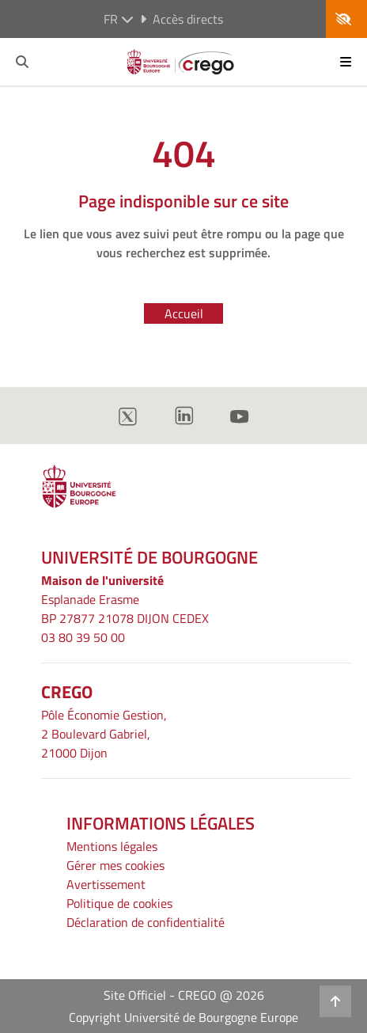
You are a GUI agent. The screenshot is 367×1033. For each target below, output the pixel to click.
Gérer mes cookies (115, 865)
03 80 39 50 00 (83, 637)
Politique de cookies (119, 903)
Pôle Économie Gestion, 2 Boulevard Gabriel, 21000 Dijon (104, 733)
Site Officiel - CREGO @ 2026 (184, 995)
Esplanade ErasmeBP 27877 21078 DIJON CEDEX (125, 609)
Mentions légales (111, 846)
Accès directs (181, 18)
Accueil (184, 313)
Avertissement (106, 884)
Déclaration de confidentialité (145, 922)
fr (119, 18)
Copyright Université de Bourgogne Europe (183, 1017)
